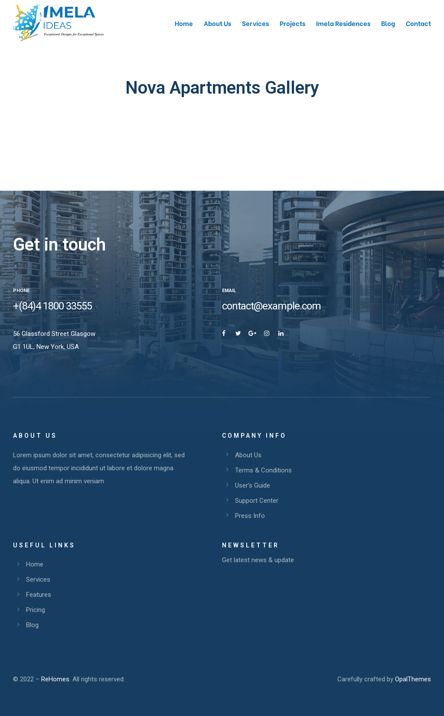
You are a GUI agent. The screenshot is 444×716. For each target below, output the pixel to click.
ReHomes (55, 679)
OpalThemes (413, 679)
